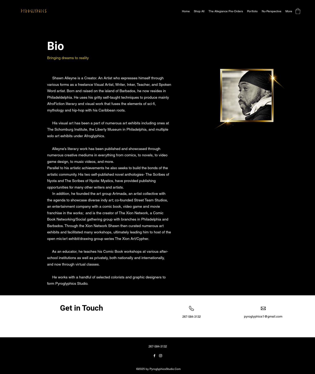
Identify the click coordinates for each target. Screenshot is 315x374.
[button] (199, 11)
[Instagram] (161, 356)
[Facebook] (154, 356)
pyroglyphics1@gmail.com (263, 316)
